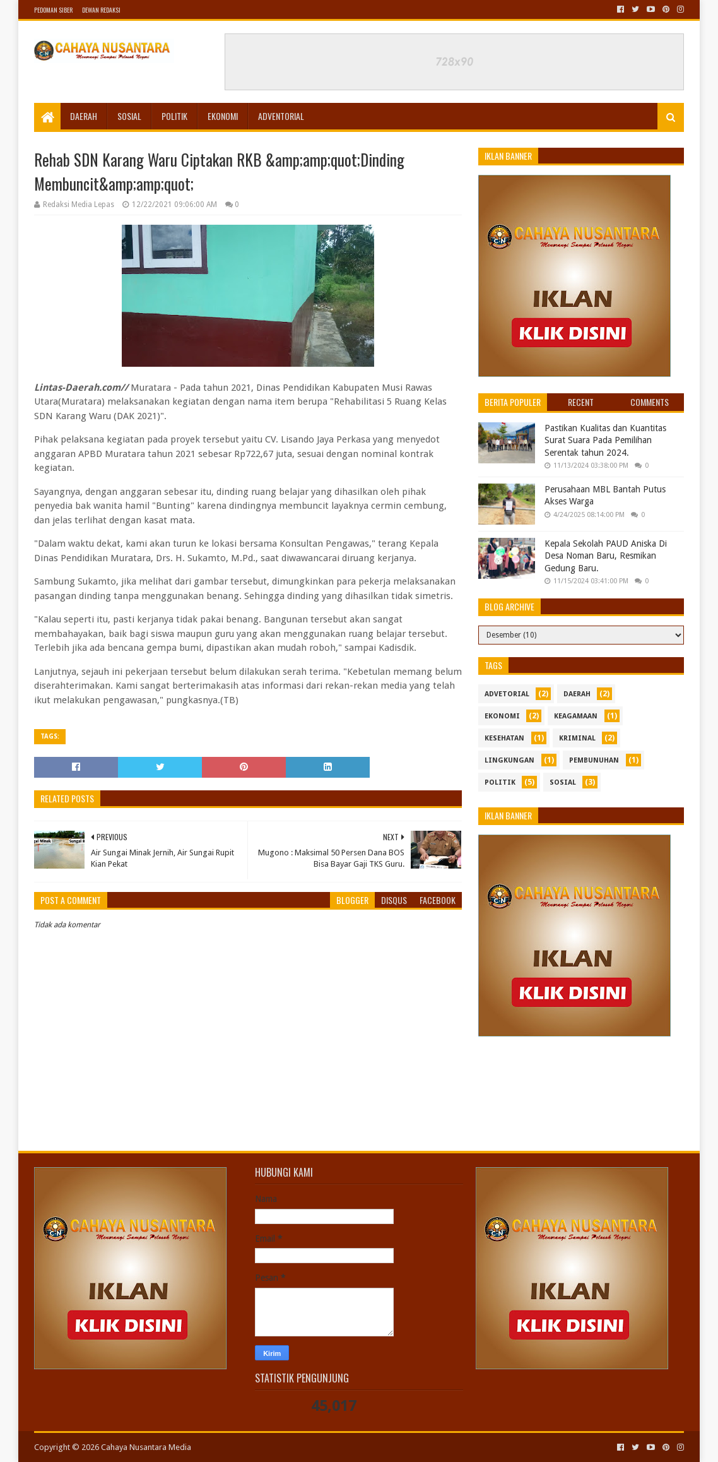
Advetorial (507, 694)
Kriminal (577, 738)
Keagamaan (575, 716)
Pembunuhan (594, 760)
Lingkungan (509, 760)
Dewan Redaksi (101, 10)
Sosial (129, 115)
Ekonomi (223, 115)
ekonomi (502, 716)
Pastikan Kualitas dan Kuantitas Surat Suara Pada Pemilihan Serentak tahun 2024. (605, 440)
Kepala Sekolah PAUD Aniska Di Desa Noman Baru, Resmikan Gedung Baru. (605, 555)
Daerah (83, 115)
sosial (563, 782)
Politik (174, 115)
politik (500, 782)
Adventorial (281, 115)
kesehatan (504, 738)
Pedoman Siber (53, 10)
